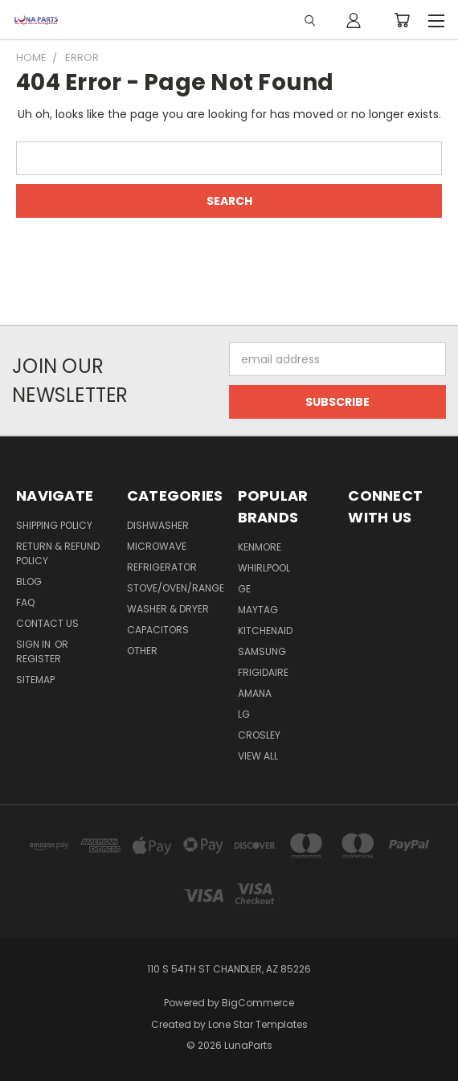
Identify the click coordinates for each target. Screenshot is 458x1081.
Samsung (262, 651)
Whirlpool (264, 568)
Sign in (34, 644)
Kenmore (259, 547)
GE (244, 589)
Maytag (258, 609)
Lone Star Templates (258, 1024)
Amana (255, 693)
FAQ (25, 602)
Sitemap (35, 679)
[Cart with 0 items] (402, 20)
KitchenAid (265, 630)
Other (142, 650)
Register (38, 658)
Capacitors (158, 630)
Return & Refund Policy (58, 553)
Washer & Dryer (168, 609)
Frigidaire (263, 672)
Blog (29, 581)
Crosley (259, 735)
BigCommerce (258, 1002)
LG (244, 714)
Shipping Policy (54, 525)
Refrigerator (162, 567)
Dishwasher (158, 525)
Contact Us (47, 623)
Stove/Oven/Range (175, 588)
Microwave (156, 546)
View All (258, 756)
